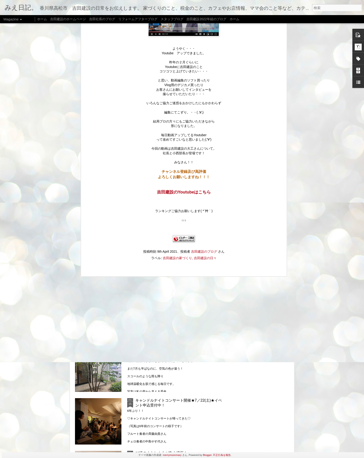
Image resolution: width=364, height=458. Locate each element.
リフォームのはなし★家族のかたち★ (166, 348)
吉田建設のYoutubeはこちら (184, 65)
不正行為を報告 (222, 455)
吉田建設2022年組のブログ (206, 19)
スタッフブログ (172, 19)
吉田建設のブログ (204, 125)
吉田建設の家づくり (177, 131)
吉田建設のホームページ (68, 19)
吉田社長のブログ (102, 19)
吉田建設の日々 (205, 131)
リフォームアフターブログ (137, 19)
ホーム (42, 19)
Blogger (207, 455)
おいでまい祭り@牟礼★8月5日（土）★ (169, 242)
